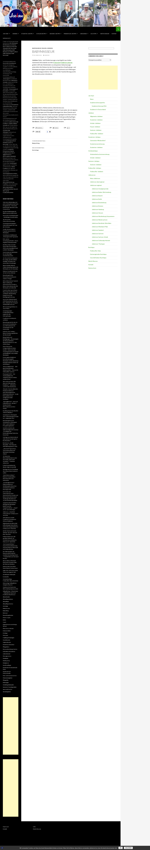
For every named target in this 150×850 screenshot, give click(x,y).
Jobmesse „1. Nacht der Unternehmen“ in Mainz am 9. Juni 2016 (10, 513)
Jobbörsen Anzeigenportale (100, 189)
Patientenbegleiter (7, 678)
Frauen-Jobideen (47, 48)
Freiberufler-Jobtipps (70, 33)
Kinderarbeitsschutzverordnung (99, 154)
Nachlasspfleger (7, 665)
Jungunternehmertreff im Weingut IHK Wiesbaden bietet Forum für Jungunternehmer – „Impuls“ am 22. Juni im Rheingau (10, 506)
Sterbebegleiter (7, 691)
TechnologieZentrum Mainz (10, 173)
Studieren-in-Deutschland (98, 109)
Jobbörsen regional (95, 185)
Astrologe (54, 149)
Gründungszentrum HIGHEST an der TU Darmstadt (9, 142)
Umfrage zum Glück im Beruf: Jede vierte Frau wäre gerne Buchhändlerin (10, 438)
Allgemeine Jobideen (96, 116)
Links (34, 826)
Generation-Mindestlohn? (98, 140)
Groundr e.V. (6, 125)
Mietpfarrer (6, 663)
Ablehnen (128, 848)
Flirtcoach (5, 635)
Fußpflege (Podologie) (8, 637)
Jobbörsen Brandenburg (99, 202)
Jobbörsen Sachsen (98, 233)
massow (46, 55)
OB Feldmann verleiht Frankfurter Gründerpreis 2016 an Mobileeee (9, 519)
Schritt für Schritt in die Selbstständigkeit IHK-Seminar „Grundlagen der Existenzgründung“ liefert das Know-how (10, 431)
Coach (4, 622)
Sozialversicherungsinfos (97, 102)
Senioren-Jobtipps (55, 33)
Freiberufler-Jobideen (96, 133)
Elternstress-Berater (8, 628)
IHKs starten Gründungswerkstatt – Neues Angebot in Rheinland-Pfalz (10, 240)
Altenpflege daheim (8, 599)
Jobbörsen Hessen (97, 213)
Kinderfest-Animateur (8, 644)
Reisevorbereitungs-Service (10, 649)
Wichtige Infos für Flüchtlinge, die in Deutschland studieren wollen (10, 471)
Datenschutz (6, 38)
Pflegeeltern (6, 647)
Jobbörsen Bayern (97, 195)
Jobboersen (83, 33)
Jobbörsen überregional (97, 182)
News (92, 99)
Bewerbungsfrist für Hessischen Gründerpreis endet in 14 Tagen (9, 276)
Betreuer (5, 613)
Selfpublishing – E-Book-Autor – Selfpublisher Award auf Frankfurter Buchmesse (10, 592)
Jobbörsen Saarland (98, 230)
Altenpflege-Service (8, 604)
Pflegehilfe (5, 680)
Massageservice (7, 656)
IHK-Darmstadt (12, 48)
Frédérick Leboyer (66, 62)
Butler (4, 620)
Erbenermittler (7, 631)
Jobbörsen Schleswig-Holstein (101, 240)
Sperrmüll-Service (7, 689)
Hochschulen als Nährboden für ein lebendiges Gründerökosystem (10, 254)
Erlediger (5, 633)
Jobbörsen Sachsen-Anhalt (100, 237)
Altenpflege (6, 601)
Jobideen (14, 33)
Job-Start (6, 33)
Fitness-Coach (6, 617)
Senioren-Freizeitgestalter (10, 687)
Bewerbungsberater (8, 615)
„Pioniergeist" (6, 78)
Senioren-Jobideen (95, 130)
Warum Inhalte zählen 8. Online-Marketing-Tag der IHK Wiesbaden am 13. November (10, 267)
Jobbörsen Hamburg (98, 209)
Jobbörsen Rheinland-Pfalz (100, 226)
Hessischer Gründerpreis (9, 63)
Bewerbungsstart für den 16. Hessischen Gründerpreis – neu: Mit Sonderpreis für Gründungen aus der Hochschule (10, 326)
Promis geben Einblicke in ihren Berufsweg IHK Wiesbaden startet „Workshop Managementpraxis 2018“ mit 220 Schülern (10, 361)
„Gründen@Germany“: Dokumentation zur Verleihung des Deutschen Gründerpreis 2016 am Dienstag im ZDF (9, 486)
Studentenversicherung (97, 144)
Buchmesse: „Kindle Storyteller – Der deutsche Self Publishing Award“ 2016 (10, 444)
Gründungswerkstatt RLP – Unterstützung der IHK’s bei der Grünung (10, 225)
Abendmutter (6, 597)
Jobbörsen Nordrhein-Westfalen (101, 223)
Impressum (6, 826)
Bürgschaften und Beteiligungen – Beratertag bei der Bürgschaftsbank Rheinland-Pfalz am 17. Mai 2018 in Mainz (10, 341)
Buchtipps (93, 33)
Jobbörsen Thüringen (98, 244)
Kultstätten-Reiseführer (9, 651)
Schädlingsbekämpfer (8, 685)
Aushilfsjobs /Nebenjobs (9, 574)
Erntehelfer (6, 577)
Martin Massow (104, 33)
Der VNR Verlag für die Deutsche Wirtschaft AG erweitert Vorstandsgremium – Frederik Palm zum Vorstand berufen (10, 555)
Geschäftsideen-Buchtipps (98, 258)
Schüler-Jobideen (95, 123)
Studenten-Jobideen (96, 120)
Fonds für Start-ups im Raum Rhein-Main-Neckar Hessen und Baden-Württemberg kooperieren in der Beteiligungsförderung (10, 293)
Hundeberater (6, 640)
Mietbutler (5, 658)
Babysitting (54, 142)
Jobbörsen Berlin (97, 199)
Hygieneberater (7, 642)
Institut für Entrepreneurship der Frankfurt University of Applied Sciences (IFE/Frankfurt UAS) (9, 153)
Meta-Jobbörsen (95, 178)
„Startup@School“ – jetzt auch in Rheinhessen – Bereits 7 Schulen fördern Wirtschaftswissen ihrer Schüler (10, 405)
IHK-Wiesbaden (14, 43)
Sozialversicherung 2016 (99, 106)
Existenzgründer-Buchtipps (98, 254)
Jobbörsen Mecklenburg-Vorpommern (103, 216)
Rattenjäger (6, 682)
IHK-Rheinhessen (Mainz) (9, 45)
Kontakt (114, 33)
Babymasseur (36, 48)
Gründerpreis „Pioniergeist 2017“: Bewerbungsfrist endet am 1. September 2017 (10, 416)
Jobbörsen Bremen (97, 206)
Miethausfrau (6, 660)
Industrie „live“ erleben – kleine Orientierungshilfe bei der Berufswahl (10, 333)
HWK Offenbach (7, 53)
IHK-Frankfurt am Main (9, 46)
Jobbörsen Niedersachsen (99, 220)
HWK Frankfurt (14, 51)
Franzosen (56, 62)
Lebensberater (6, 653)
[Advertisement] (46, 92)
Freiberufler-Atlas (95, 251)
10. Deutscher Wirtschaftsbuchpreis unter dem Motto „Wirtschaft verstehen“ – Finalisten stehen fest (10, 459)
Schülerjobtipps (41, 33)
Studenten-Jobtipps (27, 33)
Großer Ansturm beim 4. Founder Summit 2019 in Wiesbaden (9, 231)
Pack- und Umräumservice (10, 675)
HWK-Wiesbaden (7, 50)
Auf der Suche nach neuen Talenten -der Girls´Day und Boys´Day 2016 (10, 532)
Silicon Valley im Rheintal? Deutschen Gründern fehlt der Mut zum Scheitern (9, 562)
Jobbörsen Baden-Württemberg (101, 192)
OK (120, 848)
